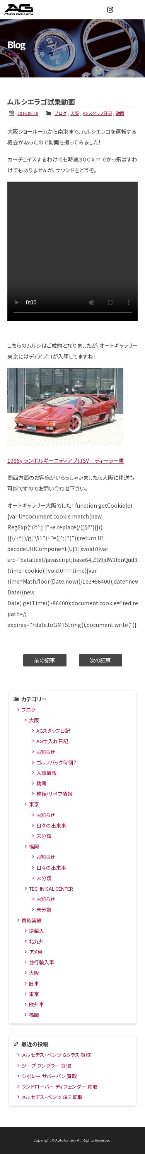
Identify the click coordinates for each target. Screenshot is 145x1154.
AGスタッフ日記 (97, 113)
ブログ (61, 113)
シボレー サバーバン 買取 (49, 1076)
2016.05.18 (27, 113)
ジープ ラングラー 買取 (46, 1065)
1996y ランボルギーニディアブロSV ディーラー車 (65, 460)
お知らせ (45, 752)
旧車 (34, 983)
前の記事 (44, 660)
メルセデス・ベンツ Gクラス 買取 (56, 1054)
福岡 (34, 846)
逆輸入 (36, 930)
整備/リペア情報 (54, 793)
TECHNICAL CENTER (51, 888)
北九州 (36, 941)
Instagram (110, 9)
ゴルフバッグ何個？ (56, 762)
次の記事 (100, 660)
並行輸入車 (41, 962)
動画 (120, 113)
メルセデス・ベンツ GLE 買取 (52, 1097)
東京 (34, 804)
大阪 (74, 113)
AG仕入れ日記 (52, 741)
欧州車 (36, 1004)
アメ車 (36, 951)
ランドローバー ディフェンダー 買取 (59, 1086)
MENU (135, 9)
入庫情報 (46, 772)
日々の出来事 (51, 825)
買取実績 (32, 920)
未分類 (43, 836)
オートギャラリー (27, 9)
